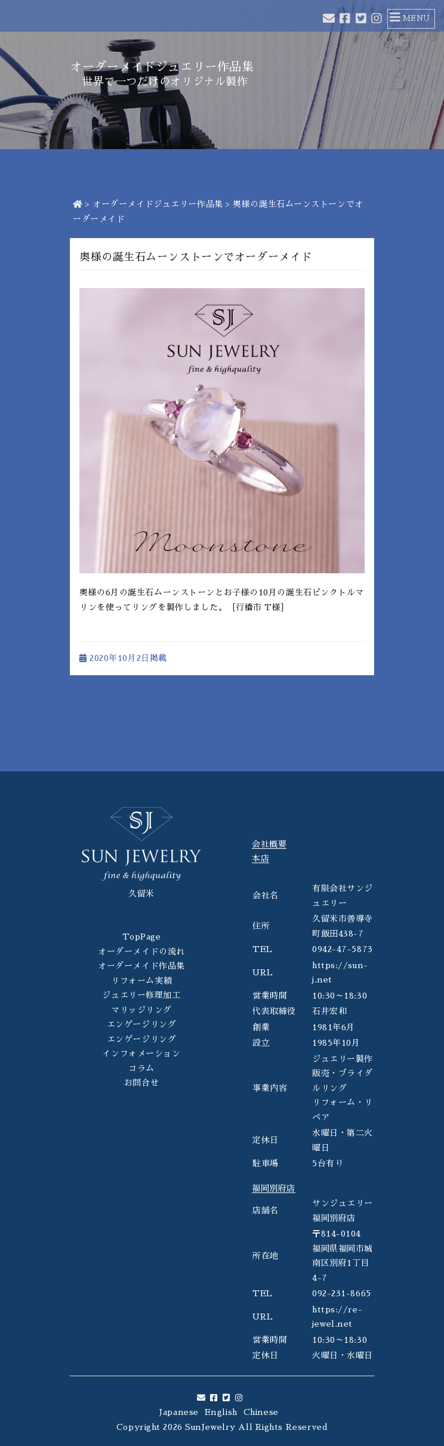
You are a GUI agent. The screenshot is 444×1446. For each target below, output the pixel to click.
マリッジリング (141, 1010)
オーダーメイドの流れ (141, 951)
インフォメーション (141, 1053)
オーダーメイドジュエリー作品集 (157, 204)
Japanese (178, 1412)
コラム (141, 1068)
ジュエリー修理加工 (141, 995)
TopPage (141, 936)
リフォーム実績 (141, 981)
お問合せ (141, 1083)
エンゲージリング (141, 1024)
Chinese (261, 1412)
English (221, 1412)
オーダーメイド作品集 (141, 966)
